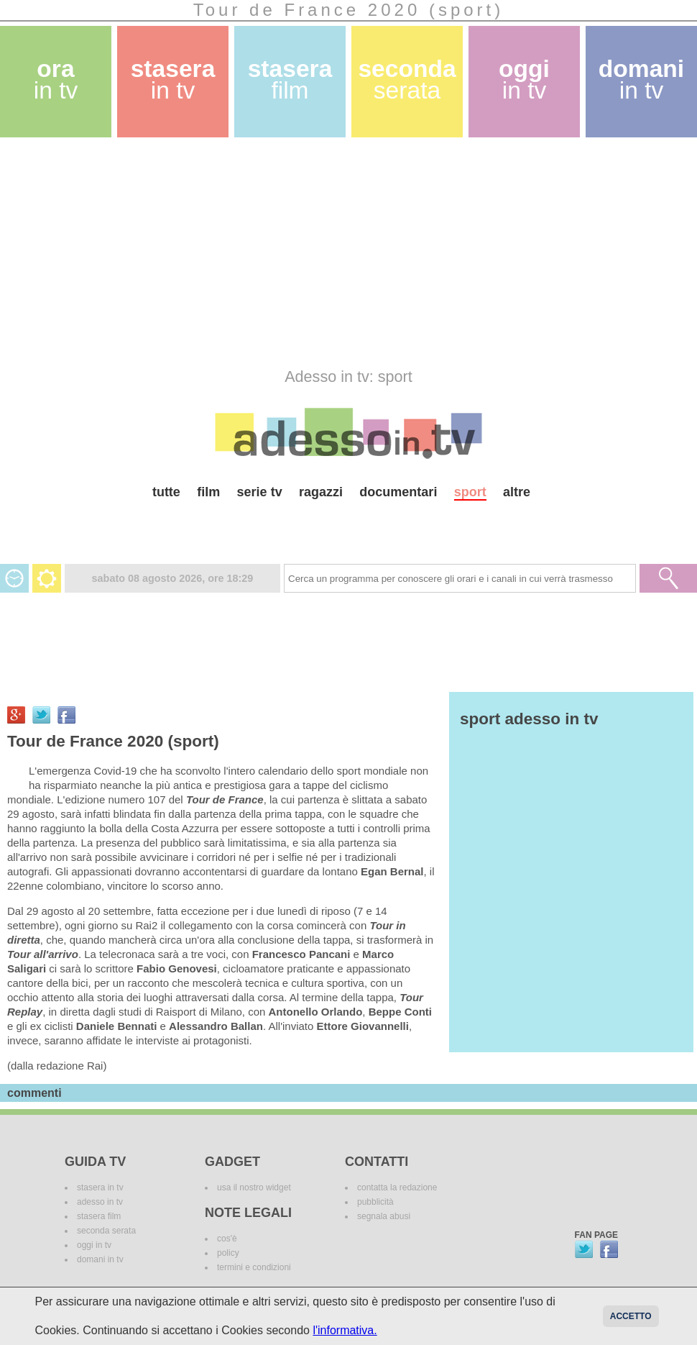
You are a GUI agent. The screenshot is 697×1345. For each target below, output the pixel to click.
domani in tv (100, 1259)
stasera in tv (100, 1187)
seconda (407, 79)
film (208, 492)
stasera (173, 79)
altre (516, 492)
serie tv (259, 492)
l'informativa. (345, 1330)
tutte (166, 492)
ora (56, 79)
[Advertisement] (335, 252)
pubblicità (375, 1202)
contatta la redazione (397, 1187)
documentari (398, 492)
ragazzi (321, 492)
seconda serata (106, 1231)
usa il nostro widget (254, 1187)
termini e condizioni (254, 1267)
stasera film (99, 1216)
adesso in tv (100, 1202)
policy (228, 1253)
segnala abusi (383, 1216)
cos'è (227, 1239)
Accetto (631, 1316)
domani (641, 79)
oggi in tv (94, 1245)
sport (470, 492)
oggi (524, 79)
